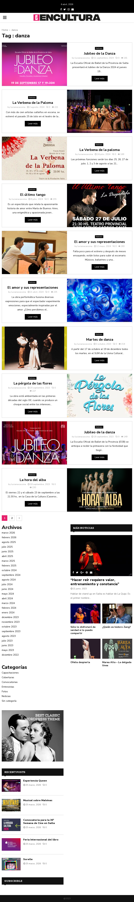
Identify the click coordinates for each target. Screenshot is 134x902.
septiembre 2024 (11, 575)
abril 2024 (7, 598)
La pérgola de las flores (32, 383)
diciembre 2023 (10, 617)
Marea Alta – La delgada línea (116, 664)
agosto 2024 (9, 579)
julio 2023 (7, 640)
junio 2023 (7, 645)
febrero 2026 (9, 537)
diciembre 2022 (10, 654)
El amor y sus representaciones (99, 241)
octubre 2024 (9, 570)
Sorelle (28, 859)
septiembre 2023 (11, 631)
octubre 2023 (9, 626)
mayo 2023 (8, 650)
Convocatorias (10, 682)
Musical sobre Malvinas (37, 800)
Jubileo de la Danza (99, 53)
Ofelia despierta (80, 662)
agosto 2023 (9, 636)
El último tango (33, 194)
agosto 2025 (9, 542)
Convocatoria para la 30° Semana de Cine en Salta (39, 821)
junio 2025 (7, 551)
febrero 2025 (9, 565)
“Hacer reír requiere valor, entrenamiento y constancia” (94, 582)
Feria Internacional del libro (40, 839)
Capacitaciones (10, 672)
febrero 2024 (9, 608)
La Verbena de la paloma (99, 149)
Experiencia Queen (35, 780)
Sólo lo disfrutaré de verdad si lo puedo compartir (82, 630)
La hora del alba (33, 480)
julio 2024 (7, 584)
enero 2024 (8, 612)
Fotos (5, 691)
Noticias (99, 48)
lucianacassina (82, 58)
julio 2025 (7, 546)
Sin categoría (9, 701)
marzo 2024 (8, 603)
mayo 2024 (8, 593)
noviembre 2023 (11, 622)
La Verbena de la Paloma (32, 102)
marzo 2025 (8, 561)
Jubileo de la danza (99, 432)
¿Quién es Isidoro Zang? (116, 627)
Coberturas (8, 677)
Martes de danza (99, 339)
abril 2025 (7, 556)
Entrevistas (8, 686)
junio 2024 (7, 589)
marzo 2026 (8, 532)
